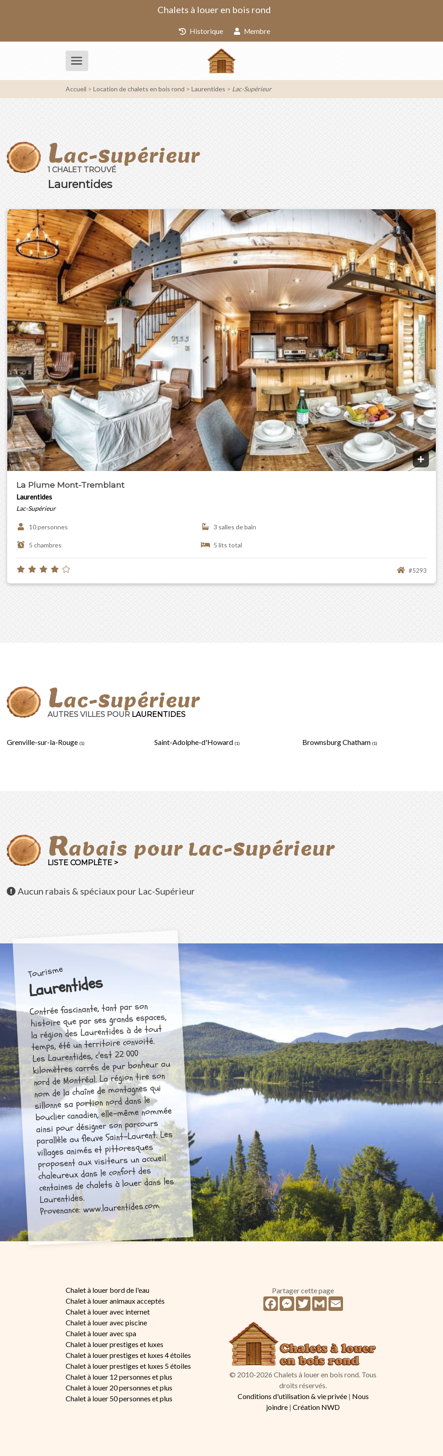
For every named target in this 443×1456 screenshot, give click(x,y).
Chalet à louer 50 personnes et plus (119, 1398)
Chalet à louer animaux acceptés (115, 1300)
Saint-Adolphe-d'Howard (197, 742)
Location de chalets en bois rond (139, 89)
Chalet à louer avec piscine (106, 1322)
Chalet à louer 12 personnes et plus (119, 1376)
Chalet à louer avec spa (101, 1333)
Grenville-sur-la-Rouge (46, 742)
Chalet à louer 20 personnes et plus (119, 1387)
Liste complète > (83, 862)
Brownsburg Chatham (339, 742)
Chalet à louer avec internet (108, 1311)
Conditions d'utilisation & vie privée (292, 1396)
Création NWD (316, 1407)
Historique (200, 31)
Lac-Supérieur (252, 89)
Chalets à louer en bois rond (214, 9)
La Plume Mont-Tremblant (70, 484)
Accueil (76, 89)
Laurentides (208, 89)
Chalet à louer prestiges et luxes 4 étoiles (128, 1354)
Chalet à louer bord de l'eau (107, 1289)
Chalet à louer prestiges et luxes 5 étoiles (128, 1365)
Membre (252, 31)
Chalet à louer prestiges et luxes (114, 1343)
